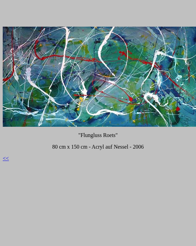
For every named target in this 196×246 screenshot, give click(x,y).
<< (6, 158)
